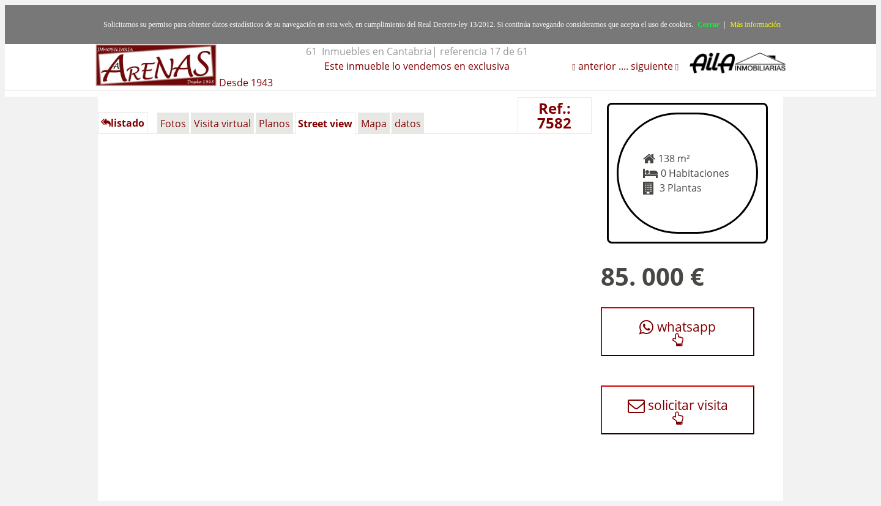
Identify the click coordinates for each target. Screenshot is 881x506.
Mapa (374, 123)
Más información (755, 24)
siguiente (653, 66)
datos (408, 123)
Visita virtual (222, 123)
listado (122, 123)
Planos (274, 123)
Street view (325, 123)
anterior (596, 66)
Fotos (173, 123)
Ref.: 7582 (554, 115)
